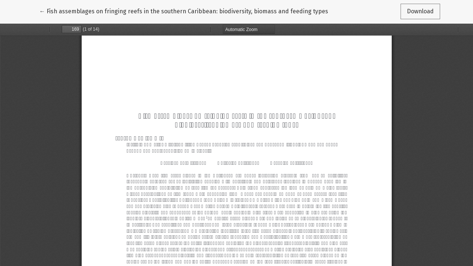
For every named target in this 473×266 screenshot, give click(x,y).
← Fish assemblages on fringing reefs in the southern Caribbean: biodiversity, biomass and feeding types (183, 11)
